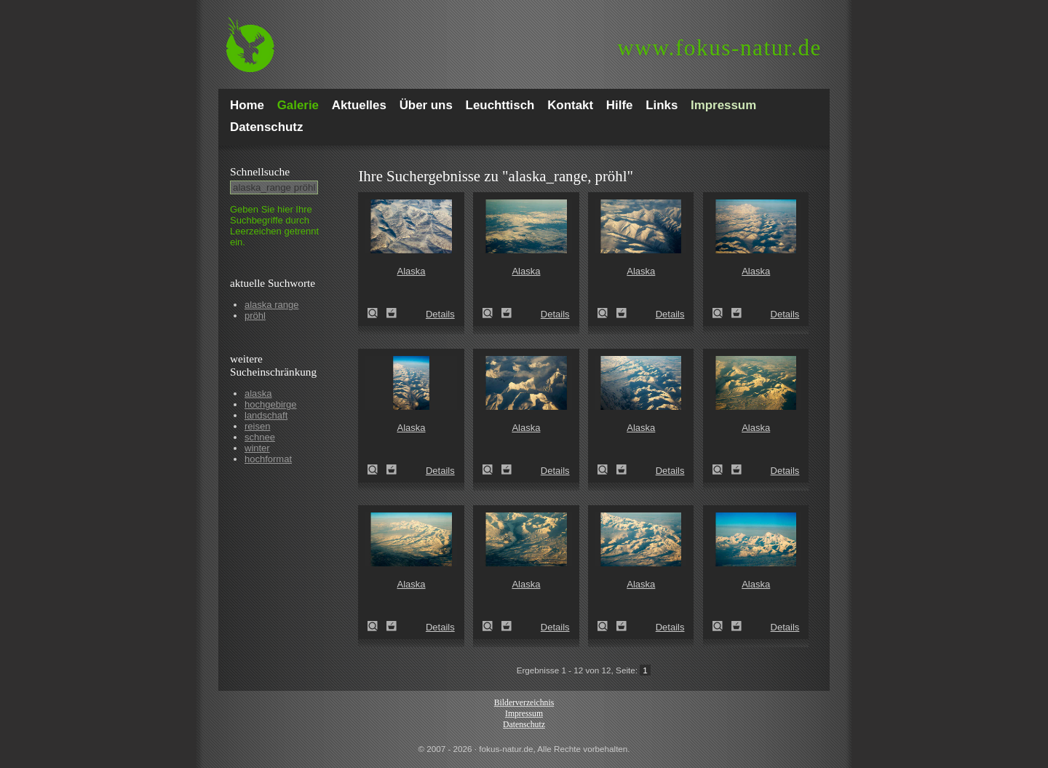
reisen (257, 426)
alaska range (271, 304)
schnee (260, 437)
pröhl (255, 315)
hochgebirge (271, 404)
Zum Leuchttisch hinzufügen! (391, 313)
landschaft (266, 415)
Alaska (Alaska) (377, 313)
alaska (258, 393)
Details (440, 314)
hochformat (268, 459)
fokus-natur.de (719, 47)
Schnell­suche (260, 171)
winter (257, 448)
